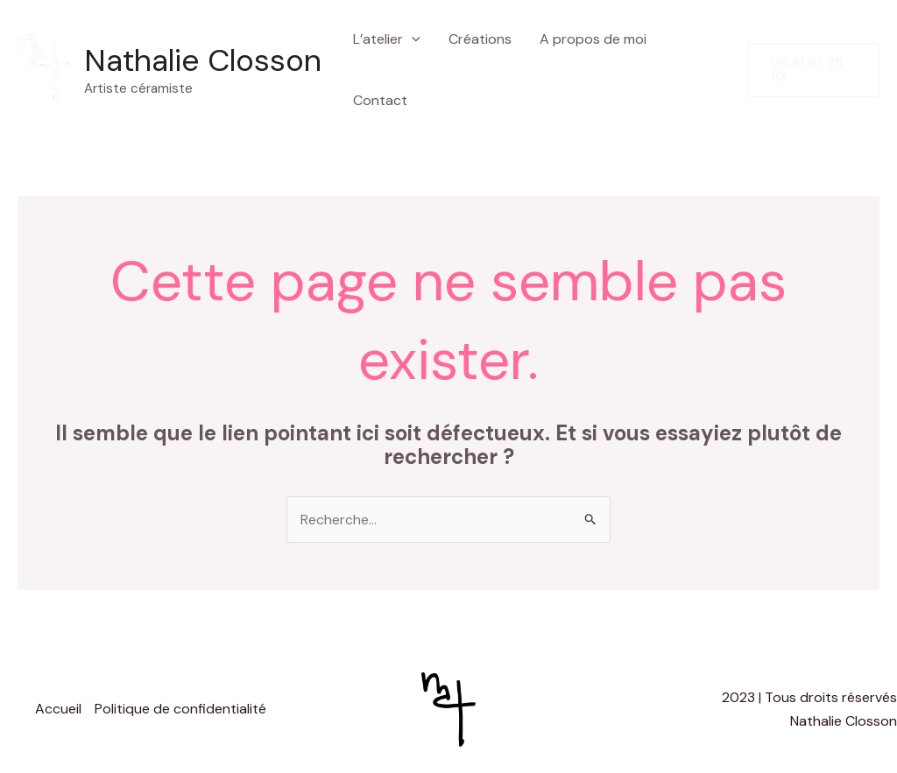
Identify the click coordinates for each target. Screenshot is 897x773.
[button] (813, 70)
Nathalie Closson (202, 60)
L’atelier (386, 39)
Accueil (58, 708)
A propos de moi (593, 39)
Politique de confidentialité (180, 708)
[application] (411, 39)
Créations (480, 39)
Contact (380, 100)
